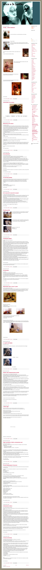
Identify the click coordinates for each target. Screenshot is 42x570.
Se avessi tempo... (34, 136)
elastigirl (33, 65)
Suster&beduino (33, 73)
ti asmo (32, 90)
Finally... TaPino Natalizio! (9, 27)
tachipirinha (33, 135)
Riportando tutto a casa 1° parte (10, 286)
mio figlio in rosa (33, 69)
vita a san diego (33, 56)
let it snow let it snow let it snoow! (11, 193)
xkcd (32, 91)
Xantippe (33, 79)
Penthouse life (6, 210)
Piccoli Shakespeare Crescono (10, 465)
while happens (33, 78)
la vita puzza (33, 128)
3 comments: (11, 189)
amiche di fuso (33, 44)
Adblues (33, 61)
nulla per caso (33, 121)
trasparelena (33, 75)
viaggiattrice (33, 77)
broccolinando (6, 153)
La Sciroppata (33, 127)
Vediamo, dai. (33, 120)
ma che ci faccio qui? (34, 49)
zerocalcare (33, 92)
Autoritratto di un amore (8, 102)
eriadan (32, 86)
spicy (32, 54)
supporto (33, 89)
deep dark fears (33, 85)
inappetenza (33, 47)
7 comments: (11, 502)
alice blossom (33, 119)
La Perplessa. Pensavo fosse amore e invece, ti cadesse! (34, 134)
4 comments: (11, 98)
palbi (32, 113)
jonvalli (32, 99)
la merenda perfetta (7, 177)
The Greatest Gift (34, 126)
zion (32, 80)
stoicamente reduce (7, 505)
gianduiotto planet (34, 97)
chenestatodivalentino (34, 139)
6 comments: (11, 461)
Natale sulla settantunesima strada (11, 372)
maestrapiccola (33, 68)
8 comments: (11, 339)
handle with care (33, 66)
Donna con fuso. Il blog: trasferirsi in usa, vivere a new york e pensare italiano (35, 125)
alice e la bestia (13, 4)
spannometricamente (34, 105)
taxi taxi (32, 102)
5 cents (32, 60)
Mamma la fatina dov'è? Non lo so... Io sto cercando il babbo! (35, 116)
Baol (32, 64)
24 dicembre (6, 270)
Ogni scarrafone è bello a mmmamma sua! (13, 442)
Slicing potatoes (33, 53)
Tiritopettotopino (33, 74)
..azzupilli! (33, 59)
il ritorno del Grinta (7, 537)
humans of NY (33, 98)
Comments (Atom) (8, 566)
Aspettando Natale (7, 238)
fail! (32, 87)
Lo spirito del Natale (7, 343)
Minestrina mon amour (8, 123)
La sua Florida (33, 48)
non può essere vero (34, 70)
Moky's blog (33, 114)
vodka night (6, 406)
